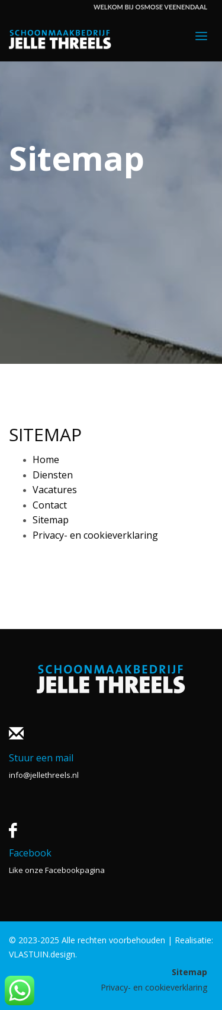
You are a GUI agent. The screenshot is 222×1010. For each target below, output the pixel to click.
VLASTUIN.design (42, 954)
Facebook (30, 852)
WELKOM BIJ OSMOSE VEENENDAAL (150, 7)
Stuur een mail (41, 757)
